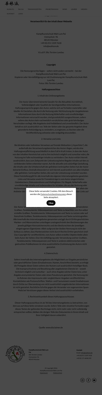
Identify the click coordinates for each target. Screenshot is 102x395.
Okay (51, 203)
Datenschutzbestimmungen (53, 194)
